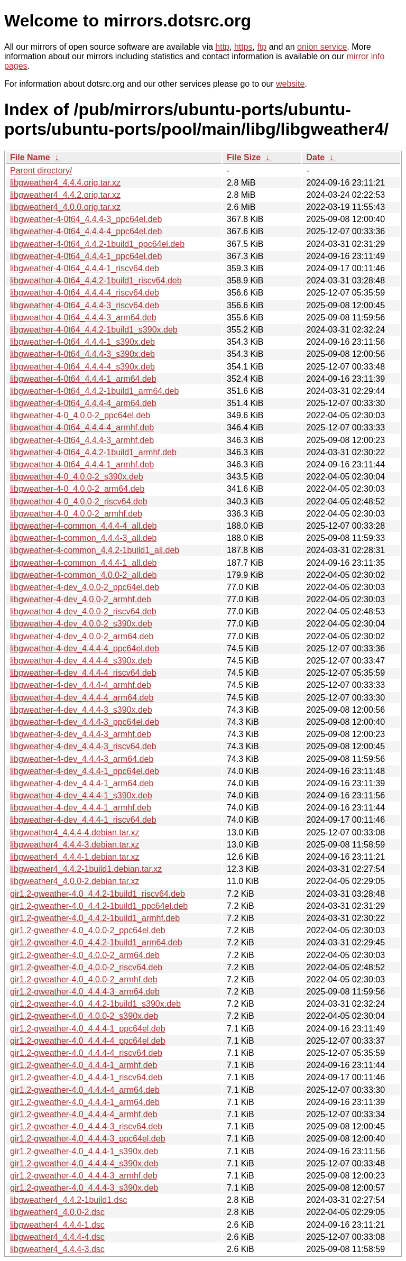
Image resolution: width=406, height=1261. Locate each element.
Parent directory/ (41, 170)
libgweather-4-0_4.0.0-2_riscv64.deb (78, 501)
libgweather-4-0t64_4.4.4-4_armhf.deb (82, 427)
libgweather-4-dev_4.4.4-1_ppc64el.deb (84, 771)
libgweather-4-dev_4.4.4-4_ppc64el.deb (84, 648)
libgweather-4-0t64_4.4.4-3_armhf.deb (82, 440)
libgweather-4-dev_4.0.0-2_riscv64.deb (83, 611)
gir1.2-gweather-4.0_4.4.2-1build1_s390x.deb (95, 1003)
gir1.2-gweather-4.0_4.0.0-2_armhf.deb (83, 979)
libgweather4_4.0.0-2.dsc (57, 1212)
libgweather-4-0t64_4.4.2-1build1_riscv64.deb (96, 280)
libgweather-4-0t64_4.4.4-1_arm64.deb (83, 378)
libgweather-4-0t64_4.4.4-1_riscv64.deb (84, 268)
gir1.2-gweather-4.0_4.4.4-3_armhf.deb (83, 1175)
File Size (244, 157)
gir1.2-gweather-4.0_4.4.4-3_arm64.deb (85, 991)
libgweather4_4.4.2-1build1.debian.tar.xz (86, 868)
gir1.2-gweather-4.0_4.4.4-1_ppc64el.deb (87, 1028)
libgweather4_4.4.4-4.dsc (57, 1236)
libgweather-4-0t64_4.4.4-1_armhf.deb (82, 464)
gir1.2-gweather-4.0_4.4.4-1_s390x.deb (84, 1151)
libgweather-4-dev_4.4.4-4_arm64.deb (81, 697)
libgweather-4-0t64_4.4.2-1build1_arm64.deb (94, 390)
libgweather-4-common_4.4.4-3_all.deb (83, 537)
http (222, 46)
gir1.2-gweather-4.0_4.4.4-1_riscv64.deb (86, 1077)
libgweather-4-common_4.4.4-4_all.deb (83, 525)
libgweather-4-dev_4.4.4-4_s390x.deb (81, 660)
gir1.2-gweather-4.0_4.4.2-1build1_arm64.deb (96, 942)
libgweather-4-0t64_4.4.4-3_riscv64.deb (84, 305)
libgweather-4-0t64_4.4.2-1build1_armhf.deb (93, 452)
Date (315, 157)
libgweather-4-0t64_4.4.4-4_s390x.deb (82, 366)
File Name (30, 157)
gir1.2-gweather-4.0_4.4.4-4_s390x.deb (84, 1163)
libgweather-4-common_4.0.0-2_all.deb (83, 574)
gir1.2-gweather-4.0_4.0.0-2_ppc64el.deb (87, 930)
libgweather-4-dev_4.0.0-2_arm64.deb (81, 636)
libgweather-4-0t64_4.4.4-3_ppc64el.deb (86, 219)
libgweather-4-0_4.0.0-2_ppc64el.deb (80, 415)
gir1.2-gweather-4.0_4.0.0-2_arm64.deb (85, 955)
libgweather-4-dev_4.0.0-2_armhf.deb (80, 599)
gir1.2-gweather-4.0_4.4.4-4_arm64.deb (85, 1089)
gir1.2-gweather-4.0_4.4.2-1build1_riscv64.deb (97, 893)
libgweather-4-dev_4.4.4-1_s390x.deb (81, 795)
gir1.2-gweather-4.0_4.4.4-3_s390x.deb (84, 1187)
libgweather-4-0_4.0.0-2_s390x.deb (76, 476)
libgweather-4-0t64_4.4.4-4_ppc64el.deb (86, 231)
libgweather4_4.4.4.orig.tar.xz (65, 182)
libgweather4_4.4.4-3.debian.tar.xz (75, 844)
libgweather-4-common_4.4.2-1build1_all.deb (94, 550)
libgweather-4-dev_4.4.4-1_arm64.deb (81, 783)
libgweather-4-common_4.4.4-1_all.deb (83, 562)
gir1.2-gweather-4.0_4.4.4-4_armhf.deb (83, 1114)
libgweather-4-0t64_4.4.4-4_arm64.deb (83, 403)
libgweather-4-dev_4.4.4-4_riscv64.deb (83, 672)
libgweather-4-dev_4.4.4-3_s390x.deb (81, 709)
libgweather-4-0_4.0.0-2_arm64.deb (77, 488)
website (290, 83)
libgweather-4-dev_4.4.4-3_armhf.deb (80, 734)
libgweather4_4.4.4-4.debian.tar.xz (75, 832)
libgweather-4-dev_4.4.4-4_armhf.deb (80, 684)
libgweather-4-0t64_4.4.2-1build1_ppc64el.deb (97, 244)
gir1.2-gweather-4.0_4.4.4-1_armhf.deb (83, 1065)
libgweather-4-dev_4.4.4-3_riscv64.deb (83, 746)
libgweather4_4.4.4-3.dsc (57, 1249)
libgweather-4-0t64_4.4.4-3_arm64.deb (83, 317)
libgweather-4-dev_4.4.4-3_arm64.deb (81, 758)
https (243, 46)
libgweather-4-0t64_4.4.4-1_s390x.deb (82, 341)
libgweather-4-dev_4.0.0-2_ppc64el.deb (84, 587)
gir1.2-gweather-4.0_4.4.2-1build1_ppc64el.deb (99, 905)
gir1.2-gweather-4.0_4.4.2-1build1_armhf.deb (95, 918)
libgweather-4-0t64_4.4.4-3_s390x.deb (82, 353)
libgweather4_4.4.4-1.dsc (57, 1224)
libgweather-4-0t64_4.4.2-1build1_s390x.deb (94, 329)
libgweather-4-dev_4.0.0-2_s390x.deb (81, 623)
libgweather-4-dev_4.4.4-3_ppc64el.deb (84, 721)
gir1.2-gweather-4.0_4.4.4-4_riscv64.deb (86, 1052)
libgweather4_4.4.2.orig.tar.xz (65, 194)
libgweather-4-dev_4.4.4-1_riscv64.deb (83, 819)
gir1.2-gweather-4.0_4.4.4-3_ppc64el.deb (87, 1138)
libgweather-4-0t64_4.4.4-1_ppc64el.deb (86, 256)
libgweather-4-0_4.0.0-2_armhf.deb (76, 513)
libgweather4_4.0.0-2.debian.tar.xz (75, 881)
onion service (322, 46)
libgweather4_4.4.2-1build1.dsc (68, 1199)
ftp (261, 46)
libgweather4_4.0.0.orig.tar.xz (65, 207)
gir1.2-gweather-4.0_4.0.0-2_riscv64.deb (86, 967)
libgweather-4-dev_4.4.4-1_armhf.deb (80, 807)
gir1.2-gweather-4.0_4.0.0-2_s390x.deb (84, 1015)
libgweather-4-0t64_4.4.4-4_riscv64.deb (84, 292)
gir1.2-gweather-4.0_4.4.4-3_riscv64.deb (86, 1126)
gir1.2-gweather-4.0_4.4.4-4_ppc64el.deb (87, 1040)
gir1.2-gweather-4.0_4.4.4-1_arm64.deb (85, 1102)
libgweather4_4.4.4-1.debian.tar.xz (75, 856)
